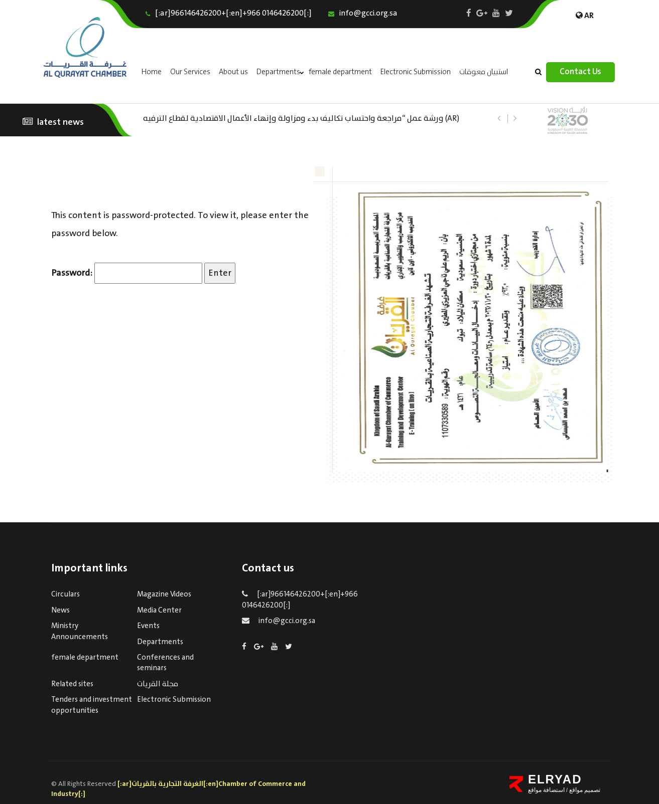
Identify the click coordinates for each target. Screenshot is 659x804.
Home (152, 72)
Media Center (159, 611)
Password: (126, 273)
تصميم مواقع (584, 789)
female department (340, 72)
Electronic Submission (415, 72)
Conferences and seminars (165, 663)
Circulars (65, 594)
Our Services (190, 72)
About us (233, 72)
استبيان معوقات (483, 72)
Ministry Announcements (79, 631)
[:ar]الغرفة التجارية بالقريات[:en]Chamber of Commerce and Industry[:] (178, 788)
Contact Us (580, 72)
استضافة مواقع (546, 789)
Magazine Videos (164, 594)
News (60, 611)
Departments (278, 72)
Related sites (72, 684)
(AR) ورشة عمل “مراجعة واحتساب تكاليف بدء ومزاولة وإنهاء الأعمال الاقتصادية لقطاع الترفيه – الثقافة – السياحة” (301, 117)
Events (148, 626)
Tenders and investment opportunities (91, 705)
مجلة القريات (157, 684)
